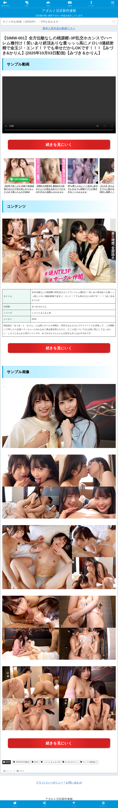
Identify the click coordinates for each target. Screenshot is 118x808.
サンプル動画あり (88, 762)
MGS (6, 762)
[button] (114, 21)
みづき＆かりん (70, 762)
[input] (59, 21)
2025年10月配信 (21, 762)
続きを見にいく (59, 145)
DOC (35, 762)
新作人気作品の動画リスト (59, 28)
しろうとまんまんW (50, 762)
